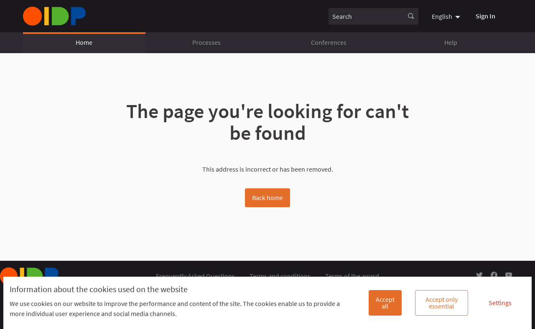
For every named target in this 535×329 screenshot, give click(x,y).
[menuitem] (447, 16)
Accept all (385, 302)
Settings (500, 302)
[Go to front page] (54, 16)
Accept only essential (441, 302)
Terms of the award (352, 276)
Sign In (485, 16)
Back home (267, 197)
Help (450, 42)
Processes (206, 42)
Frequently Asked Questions (195, 276)
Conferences (328, 42)
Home (84, 42)
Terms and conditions (280, 276)
